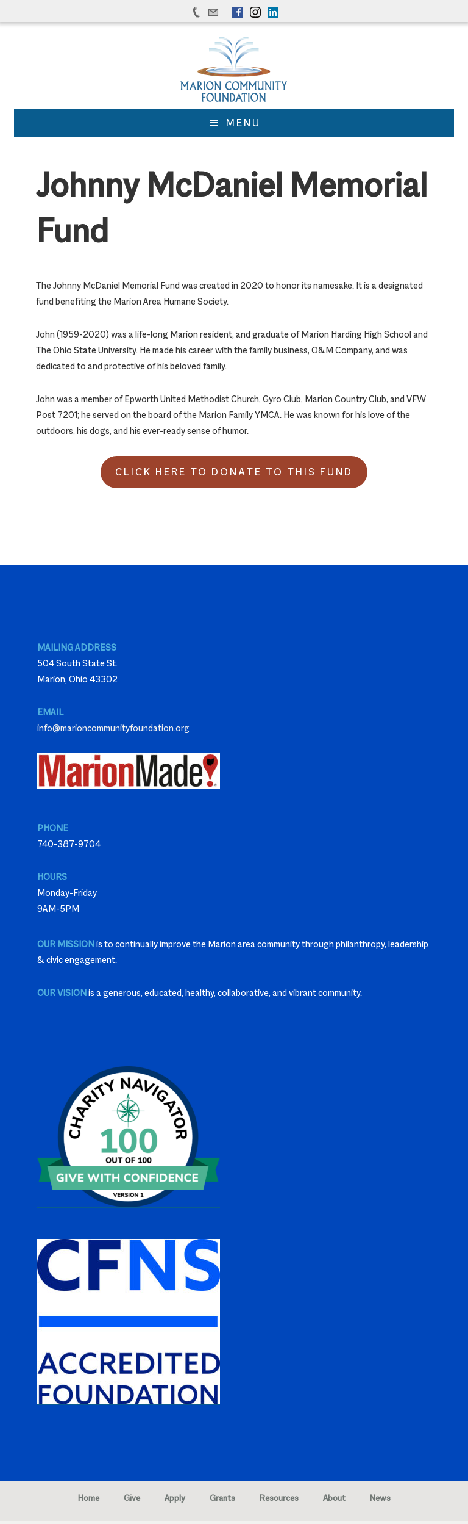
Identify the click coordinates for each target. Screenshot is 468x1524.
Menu (243, 123)
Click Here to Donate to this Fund (234, 472)
